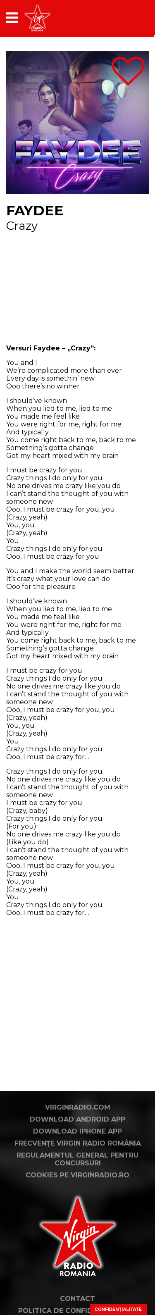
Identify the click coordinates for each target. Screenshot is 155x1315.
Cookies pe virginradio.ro (77, 1175)
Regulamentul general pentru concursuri (77, 1159)
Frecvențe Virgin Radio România (77, 1143)
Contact (77, 1299)
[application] (128, 17)
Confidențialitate (118, 1309)
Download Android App (77, 1119)
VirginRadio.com (77, 1107)
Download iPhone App (77, 1131)
